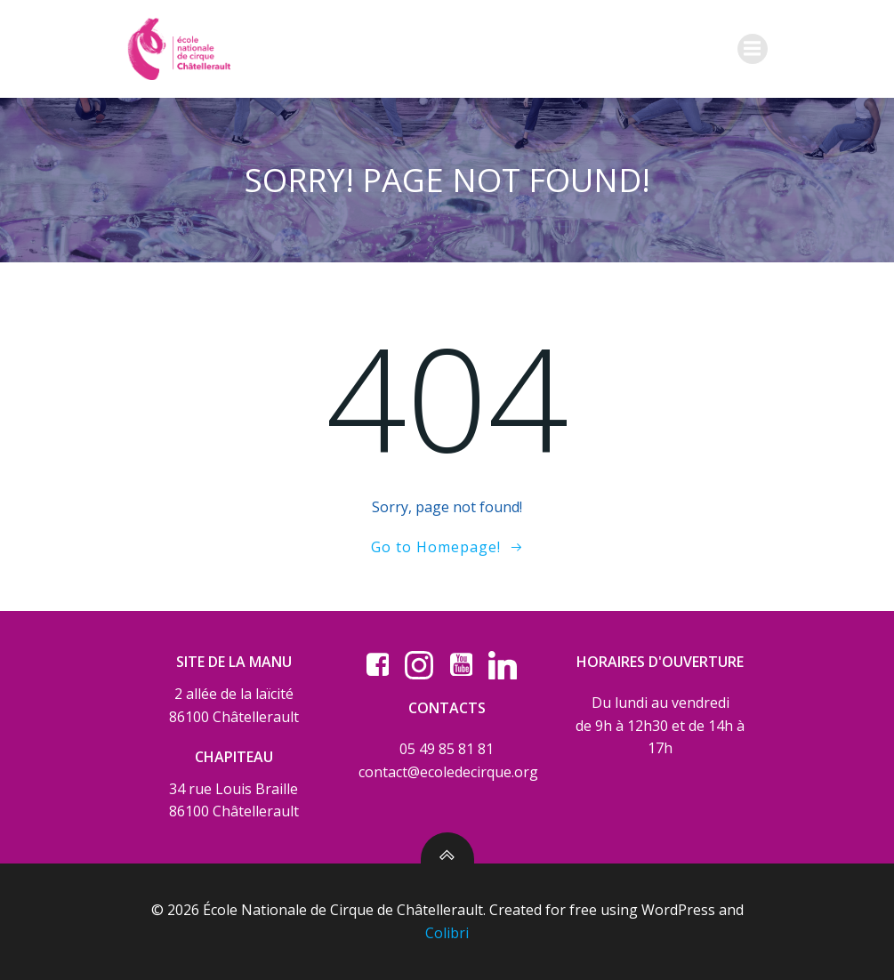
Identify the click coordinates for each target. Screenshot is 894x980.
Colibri (447, 933)
